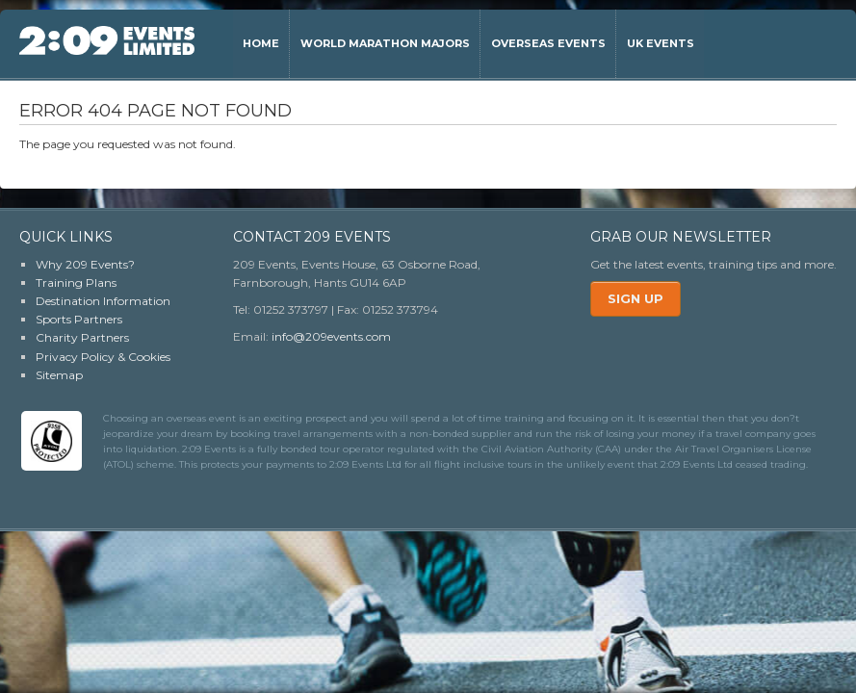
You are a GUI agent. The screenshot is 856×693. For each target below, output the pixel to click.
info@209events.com (331, 336)
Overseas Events (548, 43)
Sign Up (635, 298)
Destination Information (103, 301)
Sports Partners (79, 319)
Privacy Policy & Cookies (103, 356)
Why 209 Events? (85, 264)
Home (261, 43)
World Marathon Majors (385, 43)
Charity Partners (82, 337)
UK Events (660, 43)
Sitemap (59, 375)
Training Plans (76, 282)
